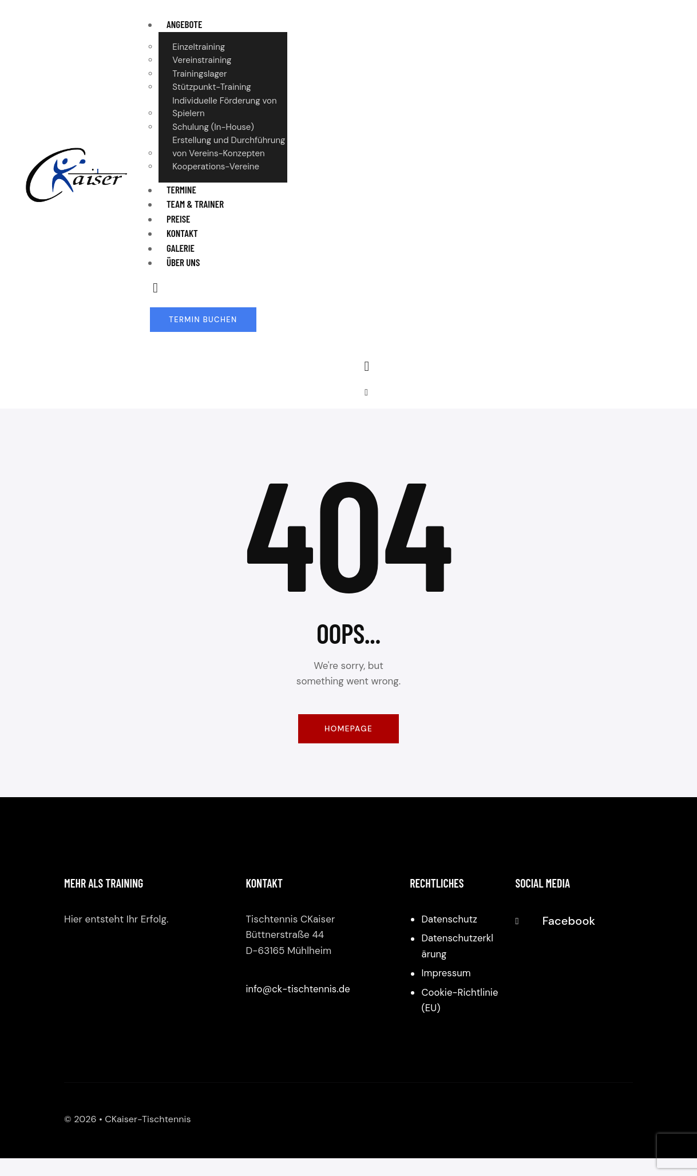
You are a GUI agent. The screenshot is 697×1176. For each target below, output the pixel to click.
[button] (366, 393)
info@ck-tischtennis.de (299, 990)
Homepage (348, 729)
